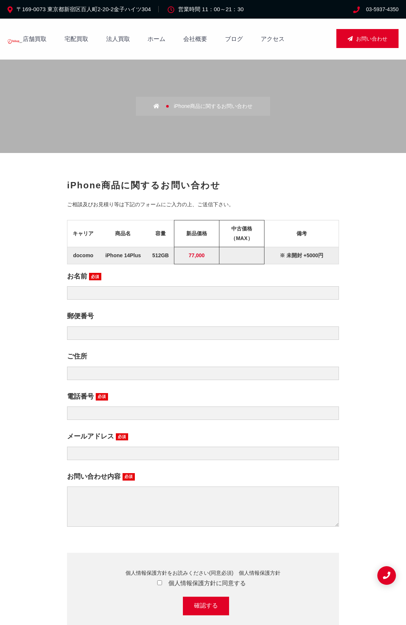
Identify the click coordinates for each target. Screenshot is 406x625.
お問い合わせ (367, 39)
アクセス (273, 39)
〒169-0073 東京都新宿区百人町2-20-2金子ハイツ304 (83, 9)
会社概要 (195, 39)
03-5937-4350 (382, 9)
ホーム (156, 39)
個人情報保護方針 (259, 580)
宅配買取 (76, 39)
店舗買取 (35, 39)
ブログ (234, 39)
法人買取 (118, 39)
